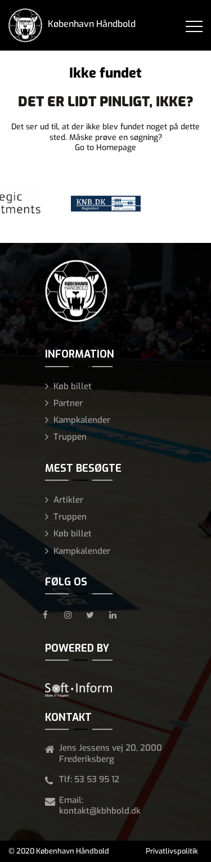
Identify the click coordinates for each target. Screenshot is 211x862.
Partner (68, 403)
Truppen (70, 437)
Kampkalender (81, 420)
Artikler (68, 500)
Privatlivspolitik (172, 851)
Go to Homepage (105, 147)
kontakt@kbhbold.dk (100, 810)
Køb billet (72, 386)
